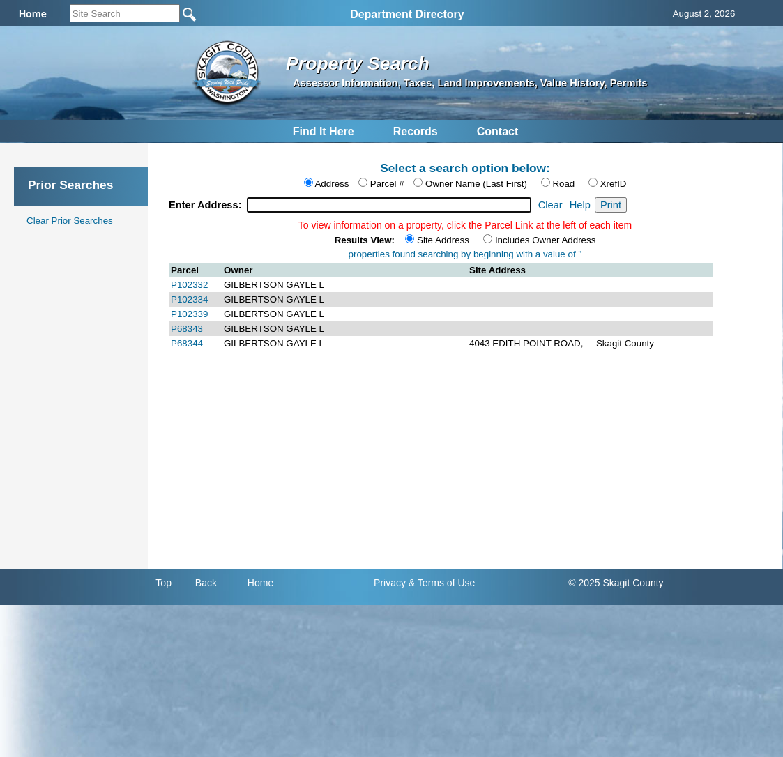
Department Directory (407, 14)
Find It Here (323, 131)
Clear (550, 205)
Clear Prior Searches (69, 220)
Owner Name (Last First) (476, 183)
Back (206, 582)
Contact (498, 131)
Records (415, 131)
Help (580, 205)
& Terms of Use (442, 582)
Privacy (390, 582)
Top (163, 582)
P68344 (187, 343)
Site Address (443, 240)
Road (563, 183)
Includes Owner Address (545, 240)
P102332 (189, 285)
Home (260, 582)
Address (331, 183)
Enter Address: (207, 205)
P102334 (189, 299)
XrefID (613, 183)
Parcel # (387, 183)
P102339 (189, 314)
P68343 (187, 328)
